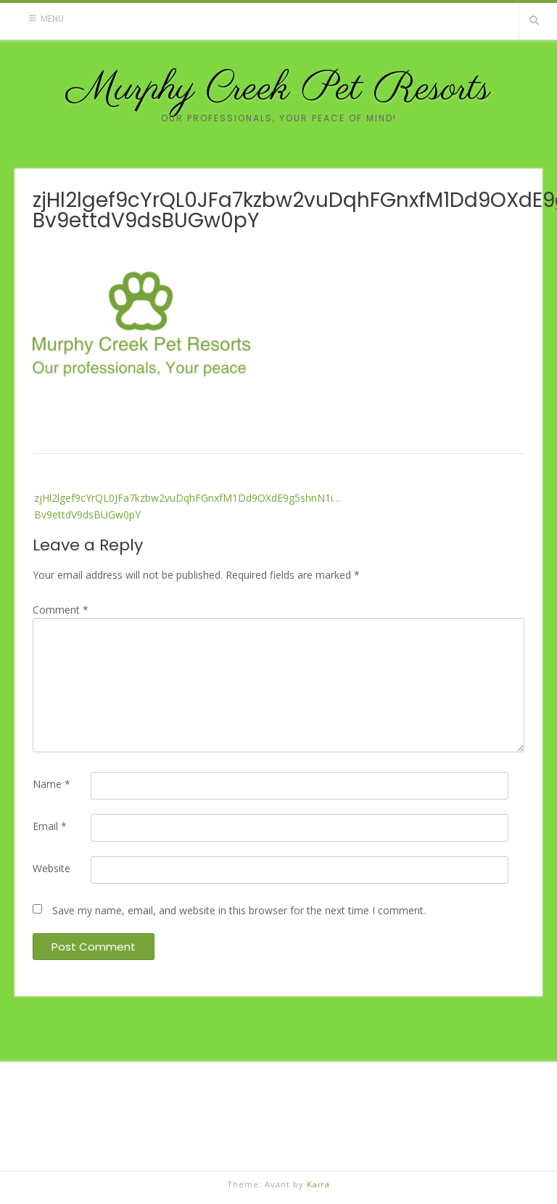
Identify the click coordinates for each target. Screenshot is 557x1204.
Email (50, 826)
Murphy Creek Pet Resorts (278, 89)
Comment (60, 610)
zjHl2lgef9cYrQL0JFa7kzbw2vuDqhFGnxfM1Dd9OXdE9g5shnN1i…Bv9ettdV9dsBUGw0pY (187, 506)
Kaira (318, 1184)
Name (51, 784)
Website (51, 868)
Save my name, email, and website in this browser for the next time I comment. (239, 910)
